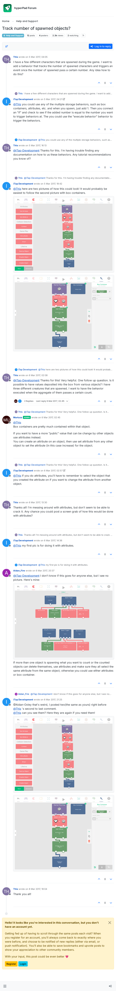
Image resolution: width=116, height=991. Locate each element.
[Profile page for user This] (6, 59)
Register (11, 963)
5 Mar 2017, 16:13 (38, 145)
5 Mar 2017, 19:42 (53, 183)
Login (23, 963)
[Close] (110, 922)
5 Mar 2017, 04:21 (53, 99)
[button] (4, 986)
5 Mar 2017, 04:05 (38, 57)
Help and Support (13, 35)
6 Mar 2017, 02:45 (51, 417)
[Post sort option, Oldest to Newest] (7, 46)
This (15, 57)
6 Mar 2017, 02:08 (38, 375)
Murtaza (17, 417)
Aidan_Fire (19, 570)
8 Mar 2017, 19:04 (38, 889)
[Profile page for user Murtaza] (6, 420)
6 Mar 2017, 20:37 (45, 570)
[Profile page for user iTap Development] (6, 101)
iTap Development (23, 99)
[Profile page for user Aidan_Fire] (6, 573)
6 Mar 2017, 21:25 (53, 699)
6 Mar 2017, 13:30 (38, 502)
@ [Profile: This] (17, 104)
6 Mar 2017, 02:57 (53, 470)
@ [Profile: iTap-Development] (26, 150)
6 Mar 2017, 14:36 (53, 540)
